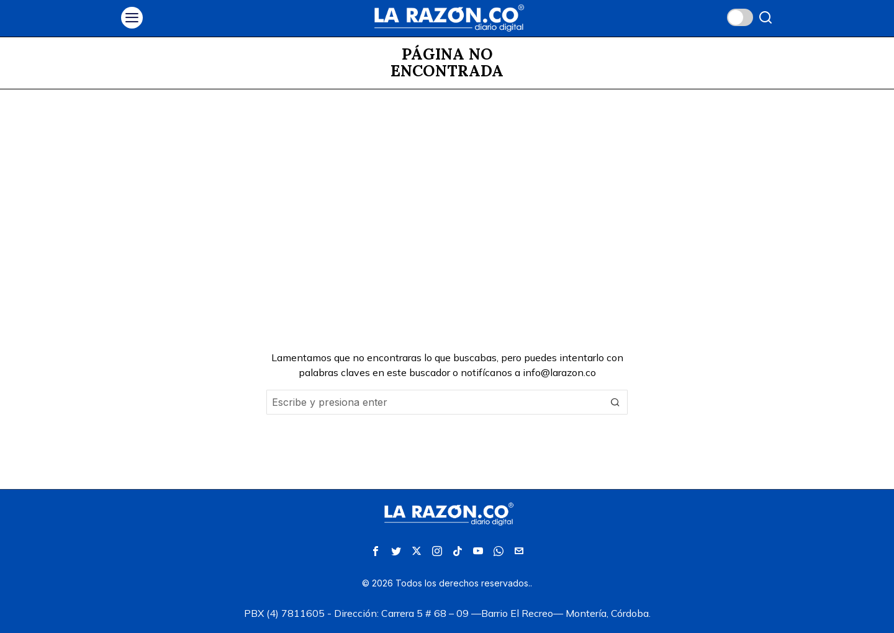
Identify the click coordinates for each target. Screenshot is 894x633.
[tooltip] (375, 551)
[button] (615, 402)
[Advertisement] (447, 182)
